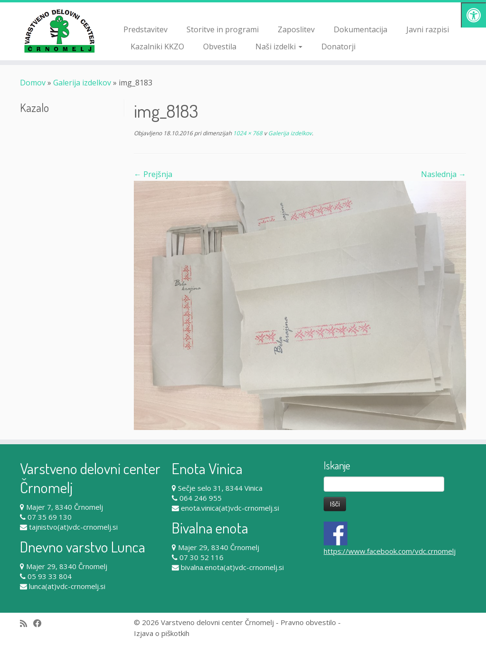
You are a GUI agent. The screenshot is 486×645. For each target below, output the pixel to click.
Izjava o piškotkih (161, 633)
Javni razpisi (427, 29)
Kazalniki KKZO (157, 46)
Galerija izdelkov (82, 82)
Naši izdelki (278, 46)
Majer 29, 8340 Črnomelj (66, 566)
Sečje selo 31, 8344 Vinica (220, 488)
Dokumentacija (360, 29)
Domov (33, 82)
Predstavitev (145, 29)
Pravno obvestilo (308, 622)
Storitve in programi (223, 29)
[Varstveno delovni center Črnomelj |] (57, 31)
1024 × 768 (247, 133)
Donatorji (338, 46)
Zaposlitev (296, 29)
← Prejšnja (153, 174)
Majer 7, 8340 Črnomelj (64, 507)
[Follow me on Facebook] (40, 623)
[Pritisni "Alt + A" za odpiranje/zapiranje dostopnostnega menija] (473, 15)
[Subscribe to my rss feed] (26, 623)
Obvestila (219, 46)
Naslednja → (443, 174)
